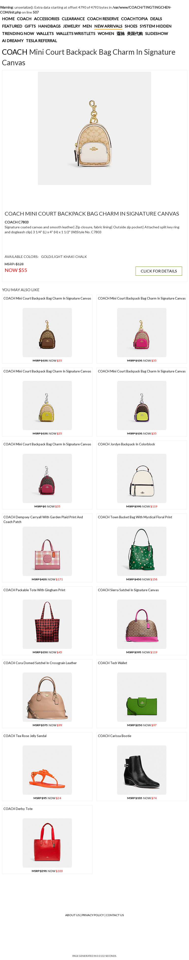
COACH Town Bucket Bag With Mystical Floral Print (135, 517)
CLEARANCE (73, 18)
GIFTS (30, 26)
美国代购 (135, 33)
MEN (87, 26)
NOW (47, 360)
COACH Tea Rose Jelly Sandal (25, 736)
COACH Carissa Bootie (114, 736)
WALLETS (45, 33)
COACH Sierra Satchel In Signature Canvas (128, 590)
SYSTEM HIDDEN (156, 26)
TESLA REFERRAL (41, 40)
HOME (8, 18)
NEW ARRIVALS (108, 26)
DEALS (156, 18)
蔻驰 (121, 33)
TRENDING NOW (18, 33)
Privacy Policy (93, 915)
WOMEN (106, 33)
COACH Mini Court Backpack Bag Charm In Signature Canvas (47, 298)
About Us (72, 915)
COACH (24, 18)
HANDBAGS (49, 26)
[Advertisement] (93, 194)
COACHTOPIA (134, 18)
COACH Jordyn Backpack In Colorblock (126, 444)
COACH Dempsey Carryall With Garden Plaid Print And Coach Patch (43, 519)
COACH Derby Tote (17, 809)
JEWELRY (71, 26)
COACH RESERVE (103, 18)
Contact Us (115, 915)
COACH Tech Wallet (112, 663)
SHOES (131, 26)
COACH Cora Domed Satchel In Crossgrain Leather (40, 663)
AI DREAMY (12, 40)
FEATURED (12, 26)
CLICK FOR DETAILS (159, 271)
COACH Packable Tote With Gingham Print (34, 590)
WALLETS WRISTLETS (75, 33)
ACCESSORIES (46, 18)
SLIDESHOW (156, 33)
